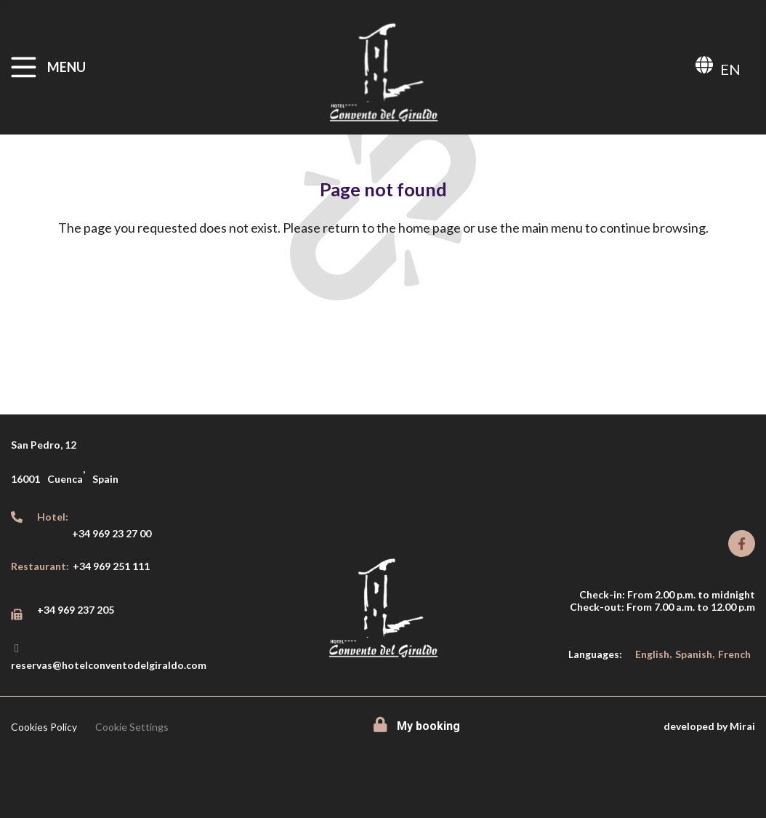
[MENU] (23, 67)
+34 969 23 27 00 (111, 533)
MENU (66, 67)
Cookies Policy (44, 727)
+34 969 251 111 (111, 566)
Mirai (742, 726)
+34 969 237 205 (75, 610)
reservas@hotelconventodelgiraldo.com (108, 665)
